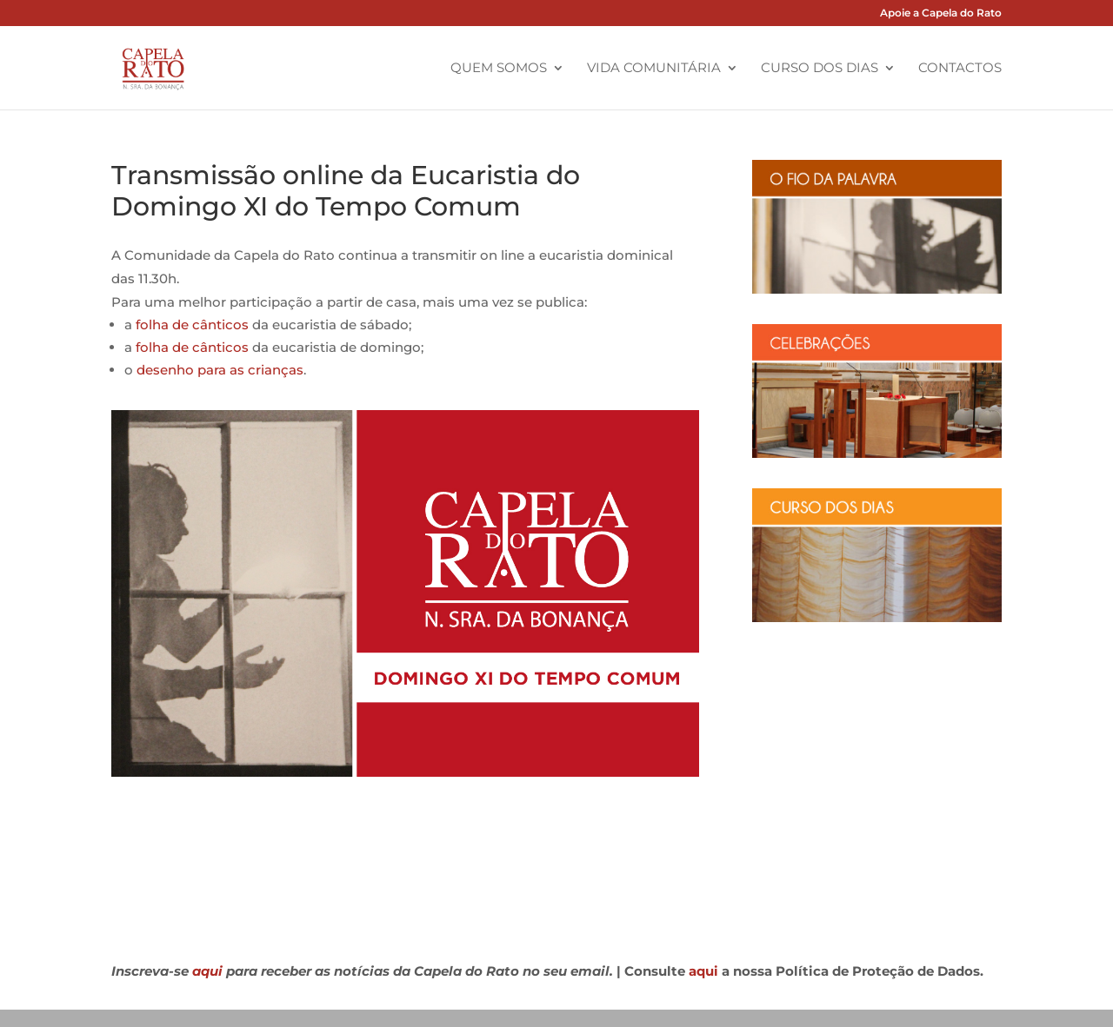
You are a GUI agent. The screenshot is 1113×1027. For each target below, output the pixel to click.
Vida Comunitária (654, 69)
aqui (207, 971)
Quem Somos (498, 69)
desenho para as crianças (220, 369)
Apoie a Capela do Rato (941, 13)
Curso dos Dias (819, 69)
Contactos (960, 69)
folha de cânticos (192, 324)
